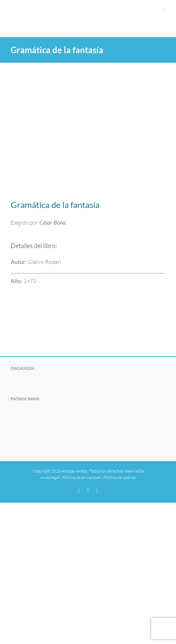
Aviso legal (49, 477)
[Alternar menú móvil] (164, 11)
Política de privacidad (81, 477)
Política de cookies (119, 477)
